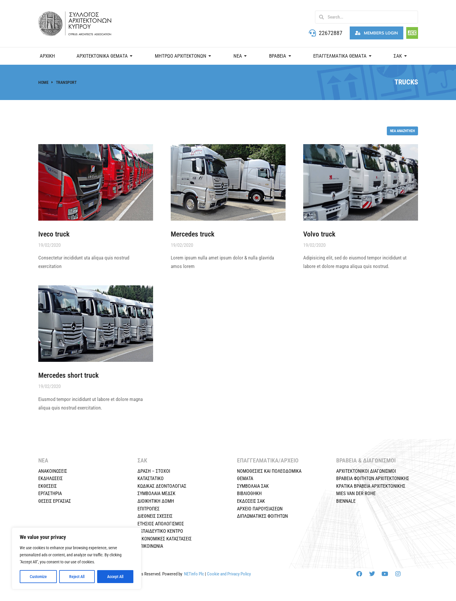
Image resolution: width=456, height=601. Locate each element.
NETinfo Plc (194, 574)
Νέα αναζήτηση (402, 131)
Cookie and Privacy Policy (229, 574)
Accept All (115, 576)
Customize (38, 576)
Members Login (376, 33)
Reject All (76, 576)
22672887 (330, 32)
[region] (76, 558)
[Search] (321, 17)
